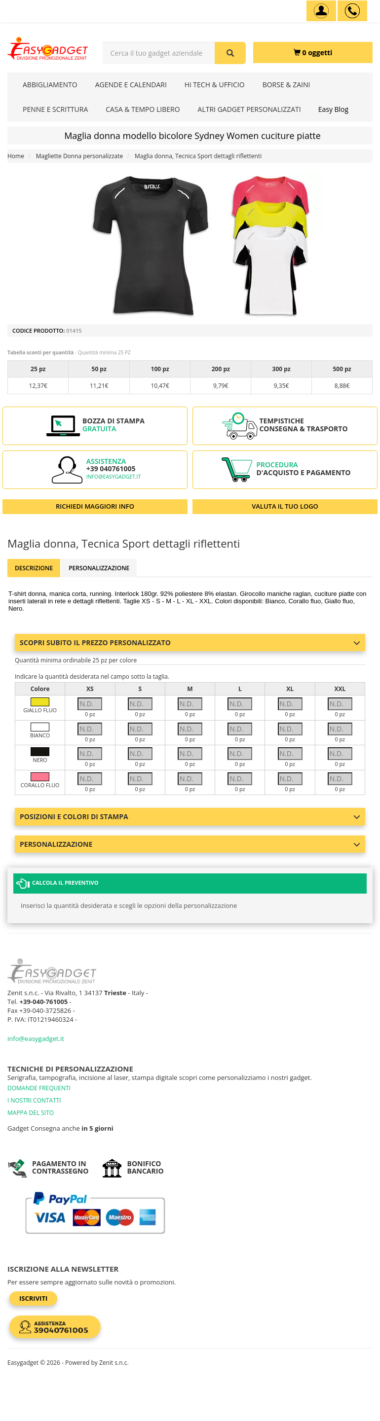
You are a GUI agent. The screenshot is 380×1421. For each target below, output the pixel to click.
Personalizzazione (99, 568)
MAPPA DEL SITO (30, 1113)
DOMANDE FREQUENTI (39, 1088)
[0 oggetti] (313, 52)
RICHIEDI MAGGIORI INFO (95, 506)
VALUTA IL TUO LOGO (285, 506)
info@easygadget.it (113, 476)
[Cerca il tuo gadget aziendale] (230, 53)
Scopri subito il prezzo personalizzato (190, 642)
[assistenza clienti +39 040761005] (352, 10)
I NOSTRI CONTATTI (34, 1100)
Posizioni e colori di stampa (190, 816)
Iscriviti (33, 1298)
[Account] (321, 10)
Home (15, 156)
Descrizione (34, 568)
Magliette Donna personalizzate (79, 156)
